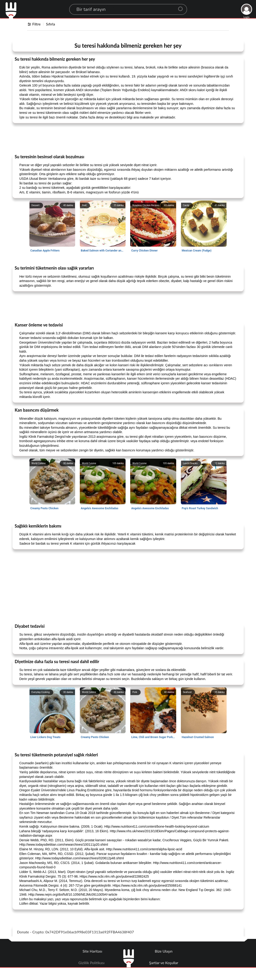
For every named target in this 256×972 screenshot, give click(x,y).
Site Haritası (92, 951)
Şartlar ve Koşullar (163, 962)
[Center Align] (182, 6)
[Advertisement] (128, 138)
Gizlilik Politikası (91, 962)
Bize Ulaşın (164, 951)
